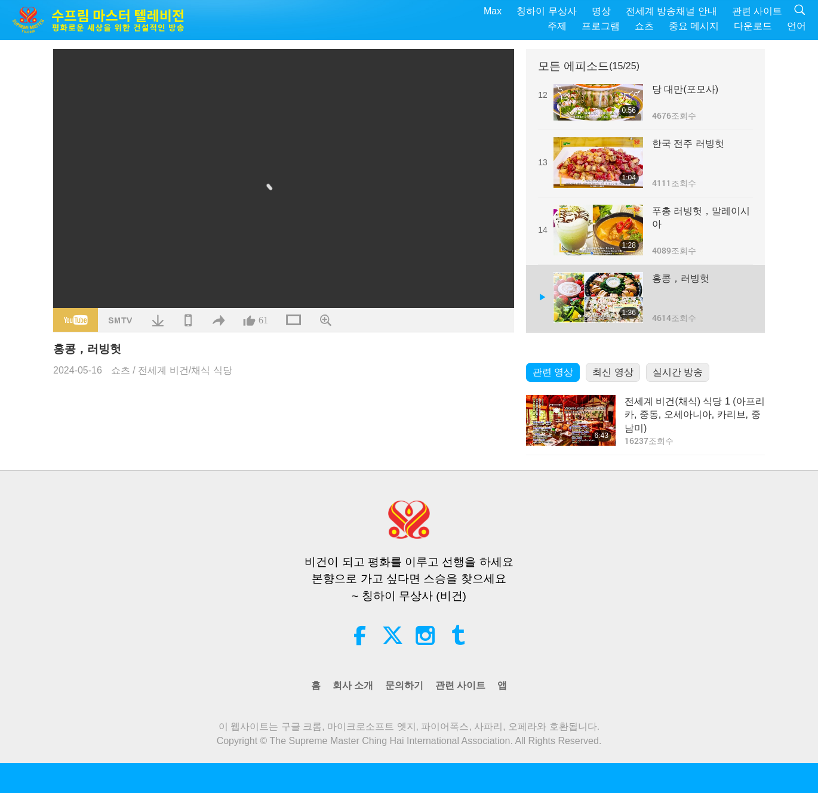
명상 (601, 11)
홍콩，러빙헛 (680, 278)
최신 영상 (612, 372)
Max (493, 11)
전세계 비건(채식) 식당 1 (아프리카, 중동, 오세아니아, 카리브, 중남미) (695, 414)
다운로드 (753, 26)
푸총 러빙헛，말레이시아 (701, 217)
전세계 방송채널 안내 (671, 11)
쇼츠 (644, 26)
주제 (557, 26)
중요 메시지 (694, 26)
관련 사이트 (757, 11)
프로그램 (601, 26)
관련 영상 (553, 372)
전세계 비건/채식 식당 (185, 370)
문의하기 (404, 685)
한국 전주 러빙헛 (688, 143)
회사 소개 (353, 685)
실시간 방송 (678, 372)
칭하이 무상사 (546, 11)
